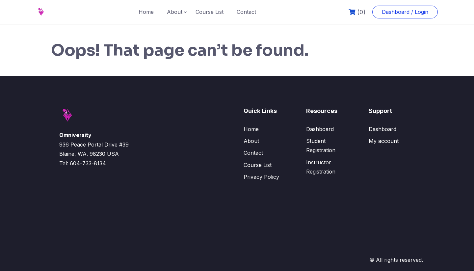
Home (146, 12)
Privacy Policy (261, 177)
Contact (246, 12)
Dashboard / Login (405, 12)
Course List (210, 12)
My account (384, 141)
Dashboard (320, 129)
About (174, 12)
